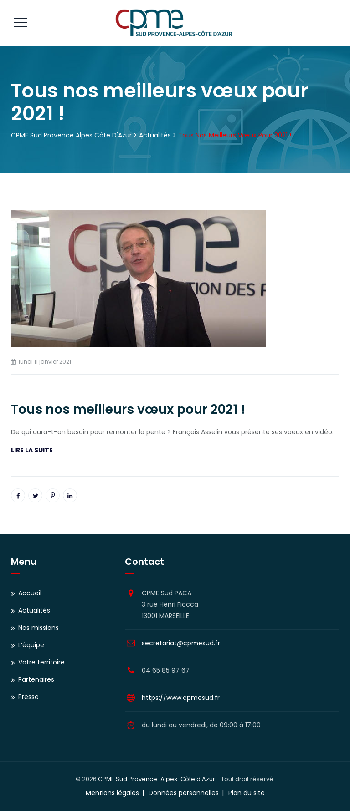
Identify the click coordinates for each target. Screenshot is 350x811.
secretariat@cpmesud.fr (181, 643)
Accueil (29, 593)
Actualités (34, 610)
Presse (28, 696)
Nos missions (38, 627)
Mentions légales (112, 792)
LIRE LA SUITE (32, 450)
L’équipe (31, 644)
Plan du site (246, 792)
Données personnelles (184, 792)
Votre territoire (41, 662)
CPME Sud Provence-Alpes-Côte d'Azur (156, 779)
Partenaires (36, 679)
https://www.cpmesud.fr (181, 697)
